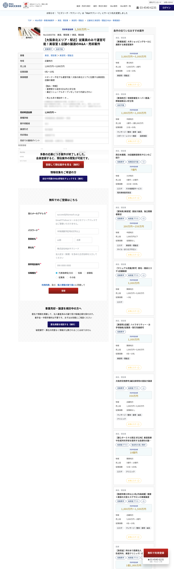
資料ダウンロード (155, 2)
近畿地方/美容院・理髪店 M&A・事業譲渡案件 (111, 21)
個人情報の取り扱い (66, 285)
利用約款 (46, 285)
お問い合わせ (168, 2)
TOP (30, 21)
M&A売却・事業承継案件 (46, 21)
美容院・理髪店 (83, 21)
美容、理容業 (67, 21)
